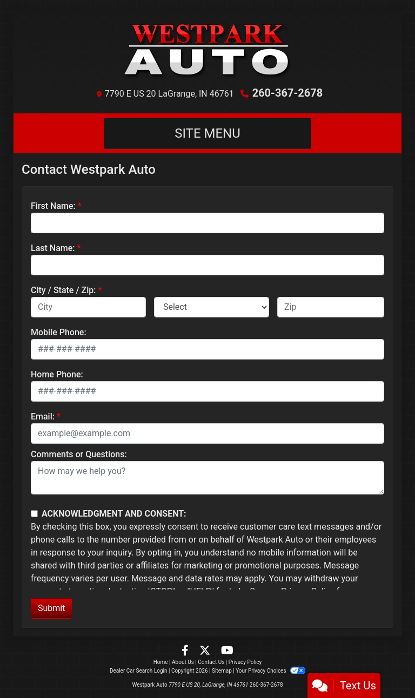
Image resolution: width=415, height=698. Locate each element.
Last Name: (53, 248)
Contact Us (211, 662)
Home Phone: (57, 374)
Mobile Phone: (58, 332)
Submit (51, 608)
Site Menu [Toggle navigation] (207, 133)
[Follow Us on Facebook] (186, 651)
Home (160, 662)
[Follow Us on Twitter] (206, 651)
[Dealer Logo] (207, 49)
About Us (183, 662)
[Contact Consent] (34, 513)
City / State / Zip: (63, 290)
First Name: (53, 206)
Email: (43, 416)
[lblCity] (88, 307)
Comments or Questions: (79, 454)
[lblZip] (330, 307)
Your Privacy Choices (270, 671)
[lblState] (211, 307)
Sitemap (222, 671)
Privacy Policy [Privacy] (245, 662)
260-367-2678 (287, 92)
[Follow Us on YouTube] (227, 651)
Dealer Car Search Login (139, 671)
